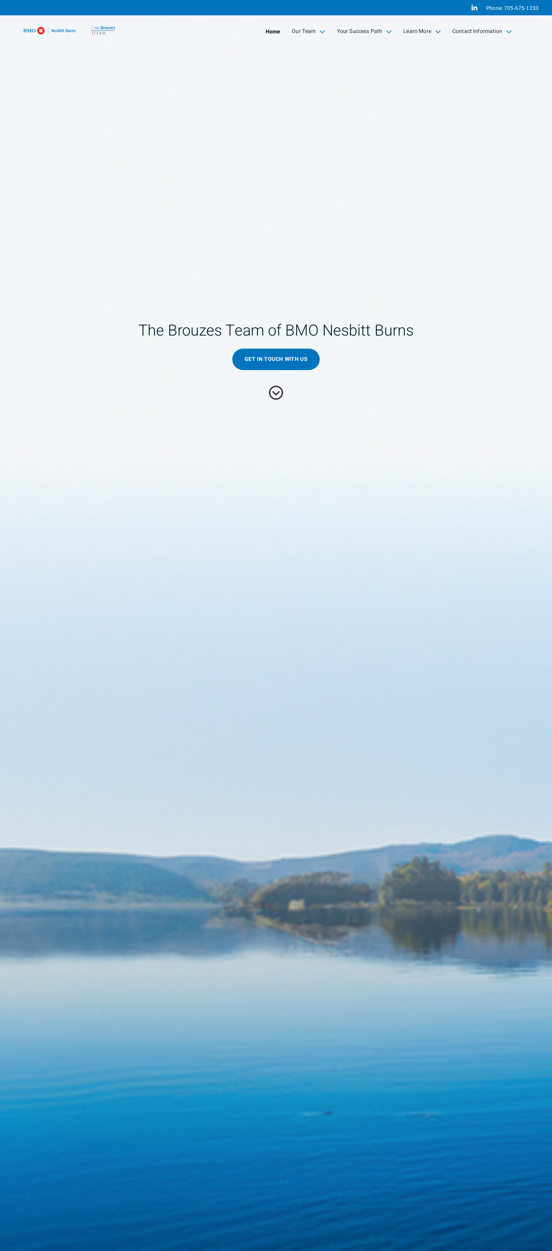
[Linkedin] (474, 7)
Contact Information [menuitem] (482, 31)
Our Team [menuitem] (308, 31)
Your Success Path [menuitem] (364, 31)
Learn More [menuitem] (422, 31)
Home (273, 32)
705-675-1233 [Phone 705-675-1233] (521, 8)
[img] (276, 625)
